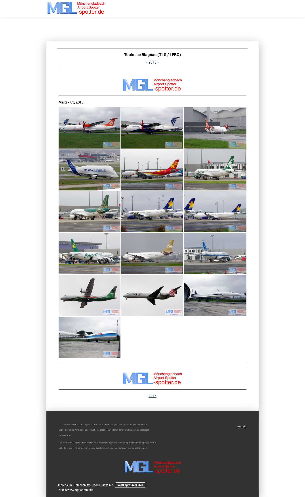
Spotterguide (262, 9)
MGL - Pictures (209, 9)
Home (145, 9)
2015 (152, 62)
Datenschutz (82, 485)
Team (236, 9)
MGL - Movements (173, 9)
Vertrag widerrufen (130, 485)
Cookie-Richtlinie (102, 485)
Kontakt (241, 426)
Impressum (64, 485)
